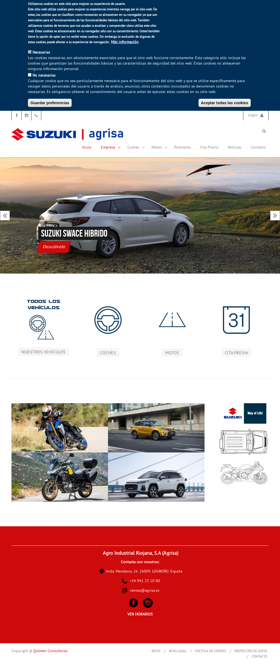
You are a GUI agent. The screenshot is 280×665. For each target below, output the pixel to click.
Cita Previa (209, 147)
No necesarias (44, 75)
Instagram (26, 115)
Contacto (258, 147)
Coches (136, 147)
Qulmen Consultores (50, 651)
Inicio (86, 147)
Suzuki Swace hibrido (74, 233)
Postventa (182, 147)
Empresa (111, 147)
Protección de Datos (250, 651)
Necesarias (41, 52)
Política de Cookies (210, 651)
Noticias (234, 147)
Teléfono (36, 115)
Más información (125, 42)
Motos (159, 147)
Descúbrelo (54, 246)
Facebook (16, 115)
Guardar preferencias (49, 103)
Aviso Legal (177, 651)
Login (253, 115)
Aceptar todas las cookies (224, 103)
